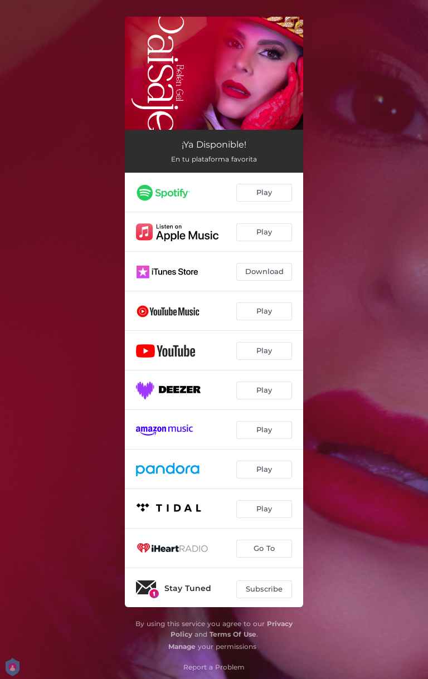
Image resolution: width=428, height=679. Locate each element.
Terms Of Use (233, 634)
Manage (182, 646)
